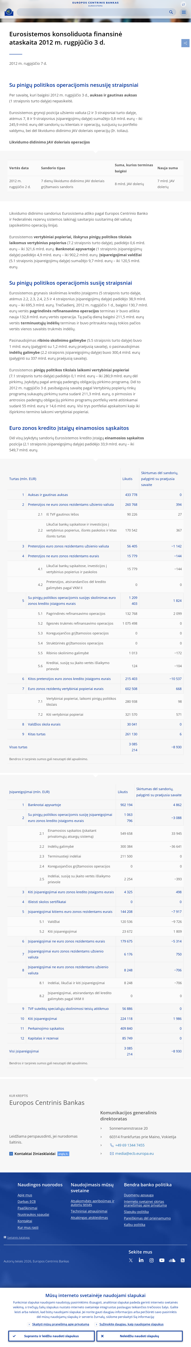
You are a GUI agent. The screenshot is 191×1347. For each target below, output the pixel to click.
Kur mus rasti (28, 1227)
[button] (183, 4)
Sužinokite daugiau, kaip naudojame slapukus (131, 1324)
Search (171, 12)
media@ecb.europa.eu (134, 1153)
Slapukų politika (136, 1211)
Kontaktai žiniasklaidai (35, 1153)
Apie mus (25, 1195)
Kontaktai (25, 1221)
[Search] (93, 12)
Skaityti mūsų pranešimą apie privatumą (60, 1324)
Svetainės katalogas (18, 1237)
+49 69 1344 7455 (130, 1145)
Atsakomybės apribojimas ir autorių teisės (92, 1203)
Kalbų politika (134, 1224)
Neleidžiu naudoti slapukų (139, 1336)
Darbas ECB (27, 1201)
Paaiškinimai (27, 1208)
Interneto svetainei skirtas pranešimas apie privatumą (145, 1203)
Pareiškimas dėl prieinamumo (147, 1218)
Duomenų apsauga (139, 1195)
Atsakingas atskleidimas (89, 1217)
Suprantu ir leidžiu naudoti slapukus (51, 1336)
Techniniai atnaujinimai (89, 1211)
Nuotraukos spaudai (33, 1214)
